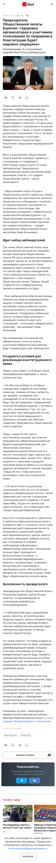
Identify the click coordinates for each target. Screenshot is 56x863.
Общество (26, 735)
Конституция (10, 735)
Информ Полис (28, 4)
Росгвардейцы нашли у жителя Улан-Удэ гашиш (17, 826)
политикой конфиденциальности (27, 848)
